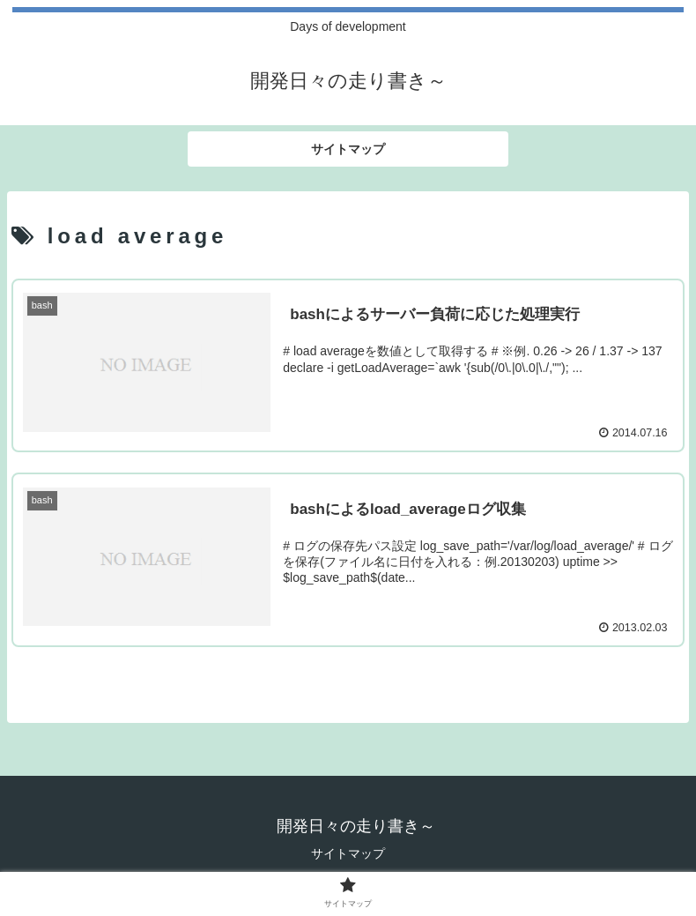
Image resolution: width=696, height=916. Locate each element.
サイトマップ (348, 853)
